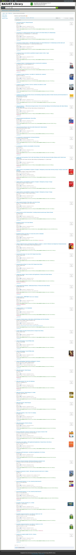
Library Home (41, 553)
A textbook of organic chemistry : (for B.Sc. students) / (31, 74)
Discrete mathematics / (31, 431)
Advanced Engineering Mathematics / (26, 118)
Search (3, 7)
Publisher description (24, 325)
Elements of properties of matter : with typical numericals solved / (32, 471)
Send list (28, 17)
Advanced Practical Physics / (31, 127)
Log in (16, 547)
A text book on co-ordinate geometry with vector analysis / (35, 32)
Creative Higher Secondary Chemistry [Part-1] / (29, 330)
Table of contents (29, 325)
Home (4, 13)
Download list (23, 17)
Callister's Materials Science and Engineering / (41, 243)
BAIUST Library (4, 1)
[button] (9, 1)
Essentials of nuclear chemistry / (25, 502)
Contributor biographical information (38, 325)
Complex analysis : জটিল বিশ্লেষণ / (27, 296)
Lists (6, 13)
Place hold (18, 30)
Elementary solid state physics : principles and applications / (30, 452)
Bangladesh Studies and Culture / (29, 233)
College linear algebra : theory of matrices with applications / (34, 274)
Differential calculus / (23, 370)
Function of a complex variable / (26, 534)
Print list (32, 17)
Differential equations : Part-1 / (26, 412)
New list (17, 17)
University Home (35, 553)
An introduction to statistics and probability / (28, 146)
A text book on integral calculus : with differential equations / (40, 42)
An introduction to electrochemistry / (27, 137)
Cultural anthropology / (25, 340)
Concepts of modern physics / (32, 319)
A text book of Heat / (24, 22)
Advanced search (5, 10)
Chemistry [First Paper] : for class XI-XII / (28, 254)
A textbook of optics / (31, 63)
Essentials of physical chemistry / (29, 524)
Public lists (10, 13)
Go (56, 7)
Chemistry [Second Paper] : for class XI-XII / (29, 264)
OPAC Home (4, 15)
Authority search (12, 10)
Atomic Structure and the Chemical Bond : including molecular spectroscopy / (34, 212)
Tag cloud (17, 10)
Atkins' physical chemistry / (28, 202)
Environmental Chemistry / (28, 481)
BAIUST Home (5, 18)
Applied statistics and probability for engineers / (34, 181)
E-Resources (4, 16)
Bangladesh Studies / (24, 222)
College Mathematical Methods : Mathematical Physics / (33, 285)
